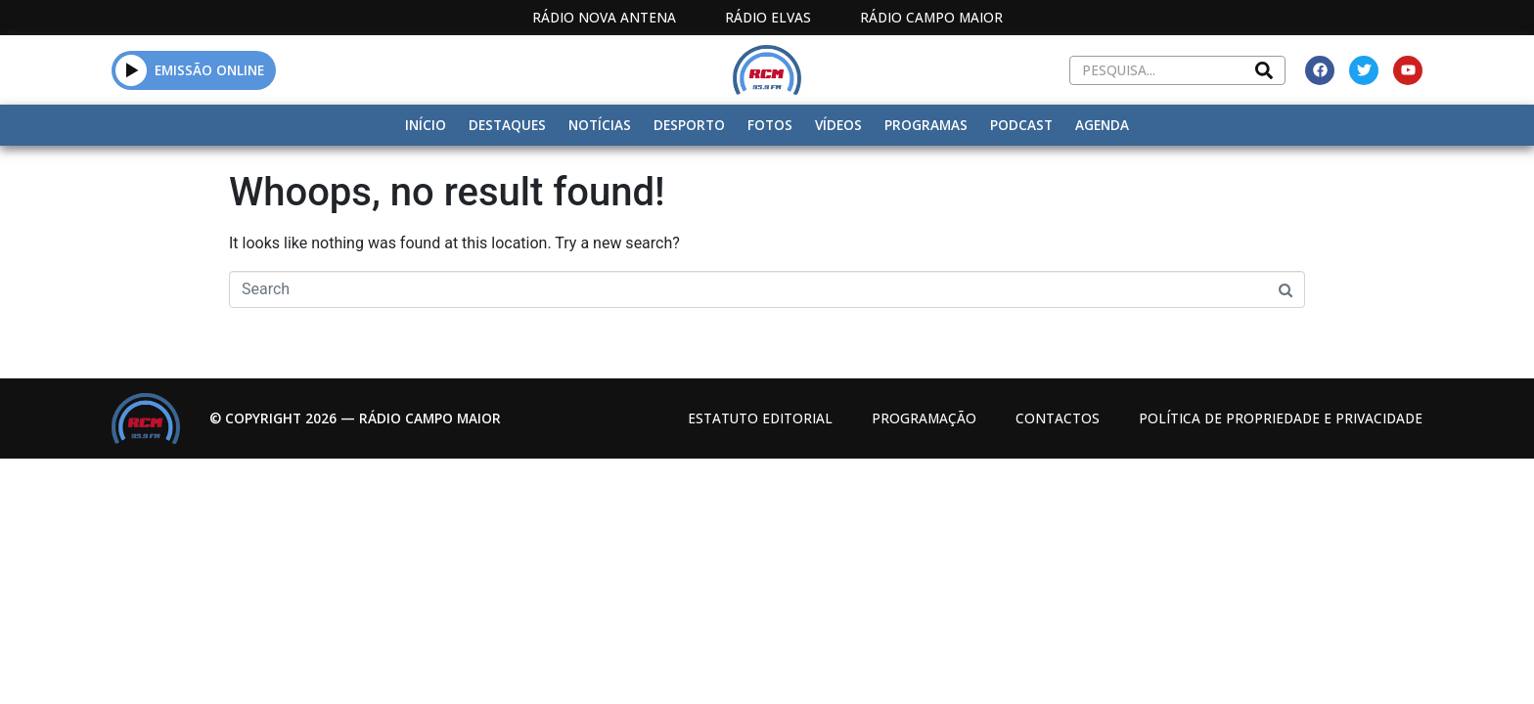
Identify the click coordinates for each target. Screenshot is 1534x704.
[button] (131, 70)
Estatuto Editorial (760, 418)
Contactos (1057, 418)
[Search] (1264, 70)
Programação (924, 418)
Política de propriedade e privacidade (1280, 418)
